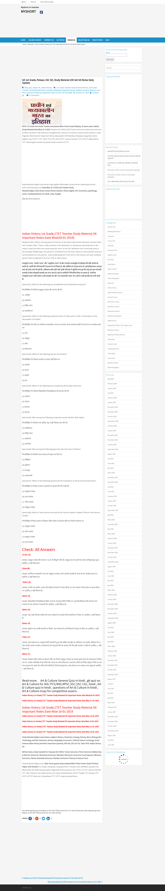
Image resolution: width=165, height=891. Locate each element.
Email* (116, 54)
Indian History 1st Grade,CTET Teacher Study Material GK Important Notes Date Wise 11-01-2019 (60, 726)
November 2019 (113, 553)
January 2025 (112, 402)
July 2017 (110, 684)
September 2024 (113, 421)
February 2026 (112, 384)
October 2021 (112, 506)
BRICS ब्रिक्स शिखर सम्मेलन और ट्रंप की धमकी (121, 182)
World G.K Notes (113, 363)
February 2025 (112, 398)
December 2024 (113, 407)
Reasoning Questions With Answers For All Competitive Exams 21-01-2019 (74, 882)
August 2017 (112, 679)
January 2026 (112, 388)
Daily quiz (31, 44)
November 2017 (113, 665)
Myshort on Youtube (30, 7)
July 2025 (110, 393)
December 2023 (113, 435)
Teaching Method (113, 349)
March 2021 (111, 520)
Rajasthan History (113, 330)
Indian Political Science (115, 293)
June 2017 (111, 689)
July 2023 (110, 459)
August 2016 (112, 735)
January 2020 (112, 543)
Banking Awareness (114, 231)
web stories (111, 358)
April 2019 (111, 585)
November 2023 (113, 440)
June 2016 (111, 745)
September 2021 (113, 510)
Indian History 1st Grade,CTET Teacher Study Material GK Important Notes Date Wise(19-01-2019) (61, 695)
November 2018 (113, 609)
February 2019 (112, 595)
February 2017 (112, 707)
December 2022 (113, 477)
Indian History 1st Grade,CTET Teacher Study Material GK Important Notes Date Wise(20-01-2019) (59, 236)
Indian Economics (113, 274)
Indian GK (36, 87)
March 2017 (111, 703)
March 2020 (111, 534)
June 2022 (111, 492)
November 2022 (113, 482)
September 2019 (113, 562)
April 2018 (111, 642)
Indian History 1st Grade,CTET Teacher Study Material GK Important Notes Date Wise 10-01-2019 (60, 732)
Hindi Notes (111, 264)
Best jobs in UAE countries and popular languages (124, 170)
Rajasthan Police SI (49, 92)
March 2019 (111, 590)
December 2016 (113, 717)
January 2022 (112, 501)
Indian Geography (113, 278)
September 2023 (113, 449)
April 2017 (111, 698)
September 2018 (113, 618)
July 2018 (110, 628)
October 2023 (112, 445)
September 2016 (113, 731)
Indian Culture (112, 269)
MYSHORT (29, 11)
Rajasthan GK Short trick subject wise (120, 325)
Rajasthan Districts (114, 311)
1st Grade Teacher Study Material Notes (72, 87)
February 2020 (112, 538)
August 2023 (112, 454)
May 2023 (110, 468)
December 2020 (113, 524)
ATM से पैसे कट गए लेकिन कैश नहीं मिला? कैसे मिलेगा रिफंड (123, 164)
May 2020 (110, 529)
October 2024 (112, 416)
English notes (112, 255)
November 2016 (113, 721)
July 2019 (110, 571)
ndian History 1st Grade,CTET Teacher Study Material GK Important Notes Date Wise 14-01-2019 (60, 721)
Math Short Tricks (113, 302)
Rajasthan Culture (113, 307)
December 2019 (113, 548)
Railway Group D (82, 90)
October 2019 (112, 557)
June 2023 (111, 463)
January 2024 (112, 431)
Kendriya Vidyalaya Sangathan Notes (60, 90)
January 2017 (112, 712)
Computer (111, 236)
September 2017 (113, 675)
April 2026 (111, 379)
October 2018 (112, 613)
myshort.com (27, 888)
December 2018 (113, 604)
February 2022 (112, 496)
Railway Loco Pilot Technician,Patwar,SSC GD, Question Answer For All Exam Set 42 (53, 878)
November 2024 (113, 412)
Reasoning (111, 339)
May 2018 (110, 637)
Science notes (112, 344)
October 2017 (112, 670)
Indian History (46, 87)
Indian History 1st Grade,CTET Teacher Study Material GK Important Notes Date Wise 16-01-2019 (59, 709)
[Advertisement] (94, 20)
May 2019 (110, 581)
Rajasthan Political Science (116, 335)
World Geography (113, 367)
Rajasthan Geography (115, 316)
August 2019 (112, 567)
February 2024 (112, 426)
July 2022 (110, 487)
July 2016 (110, 740)
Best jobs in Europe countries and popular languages (121, 176)
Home (24, 44)
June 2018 (111, 632)
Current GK (111, 241)
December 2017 (113, 660)
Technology (111, 353)
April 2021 (111, 515)
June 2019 (111, 576)
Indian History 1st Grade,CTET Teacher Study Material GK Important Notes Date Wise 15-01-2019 (60, 716)
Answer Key (111, 227)
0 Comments (34, 95)
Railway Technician (34, 92)
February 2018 (112, 651)
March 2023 (111, 473)
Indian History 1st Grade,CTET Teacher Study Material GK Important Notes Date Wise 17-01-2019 (60, 700)
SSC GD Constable (65, 92)
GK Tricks (111, 260)
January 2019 (112, 599)
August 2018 (112, 623)
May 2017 (110, 693)
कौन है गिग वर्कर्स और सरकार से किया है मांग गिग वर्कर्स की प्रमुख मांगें (124, 157)
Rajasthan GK (112, 321)
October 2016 (112, 726)
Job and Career (112, 297)
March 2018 (111, 646)
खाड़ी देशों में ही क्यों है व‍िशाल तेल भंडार (118, 151)
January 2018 (112, 656)
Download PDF (112, 250)
